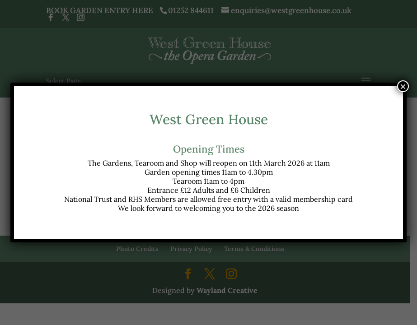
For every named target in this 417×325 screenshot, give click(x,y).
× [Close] (403, 86)
